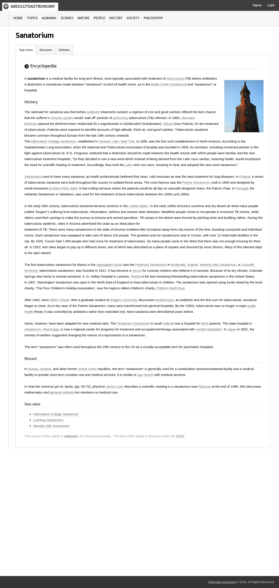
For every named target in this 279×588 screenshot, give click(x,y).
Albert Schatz (59, 300)
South (118, 264)
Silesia (168, 124)
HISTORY (115, 18)
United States (138, 206)
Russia (33, 369)
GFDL (180, 436)
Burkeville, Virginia (184, 264)
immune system (61, 118)
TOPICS (32, 18)
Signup (257, 5)
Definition (64, 50)
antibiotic (93, 112)
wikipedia (71, 436)
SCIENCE (67, 18)
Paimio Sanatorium (196, 182)
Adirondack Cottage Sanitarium (53, 141)
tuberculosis (175, 78)
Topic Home (26, 50)
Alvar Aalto (69, 188)
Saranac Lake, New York (116, 141)
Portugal (242, 188)
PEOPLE (99, 18)
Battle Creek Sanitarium (168, 84)
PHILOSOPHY (153, 18)
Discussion (45, 50)
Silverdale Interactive (222, 582)
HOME (17, 18)
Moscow (205, 386)
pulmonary (120, 118)
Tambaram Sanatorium (133, 323)
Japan (231, 329)
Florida (136, 276)
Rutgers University (123, 300)
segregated (104, 264)
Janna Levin (115, 386)
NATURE (83, 18)
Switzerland (32, 176)
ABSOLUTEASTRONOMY (32, 6)
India (166, 323)
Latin (128, 165)
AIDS (204, 323)
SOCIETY (133, 18)
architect (55, 188)
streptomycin (164, 300)
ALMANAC (49, 18)
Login (271, 5)
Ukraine (45, 369)
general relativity (62, 392)
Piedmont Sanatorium (151, 264)
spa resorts (145, 375)
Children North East (170, 288)
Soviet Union (87, 369)
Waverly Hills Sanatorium (218, 264)
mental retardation (209, 329)
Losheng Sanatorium (48, 420)
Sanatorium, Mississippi (41, 329)
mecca (136, 270)
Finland (244, 176)
